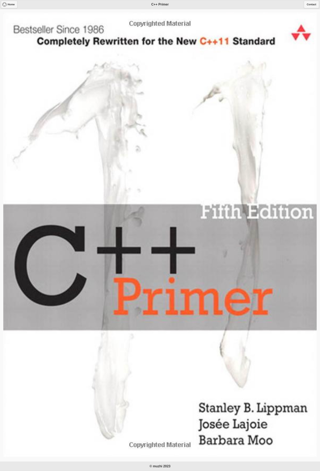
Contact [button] (311, 4)
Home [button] (11, 4)
